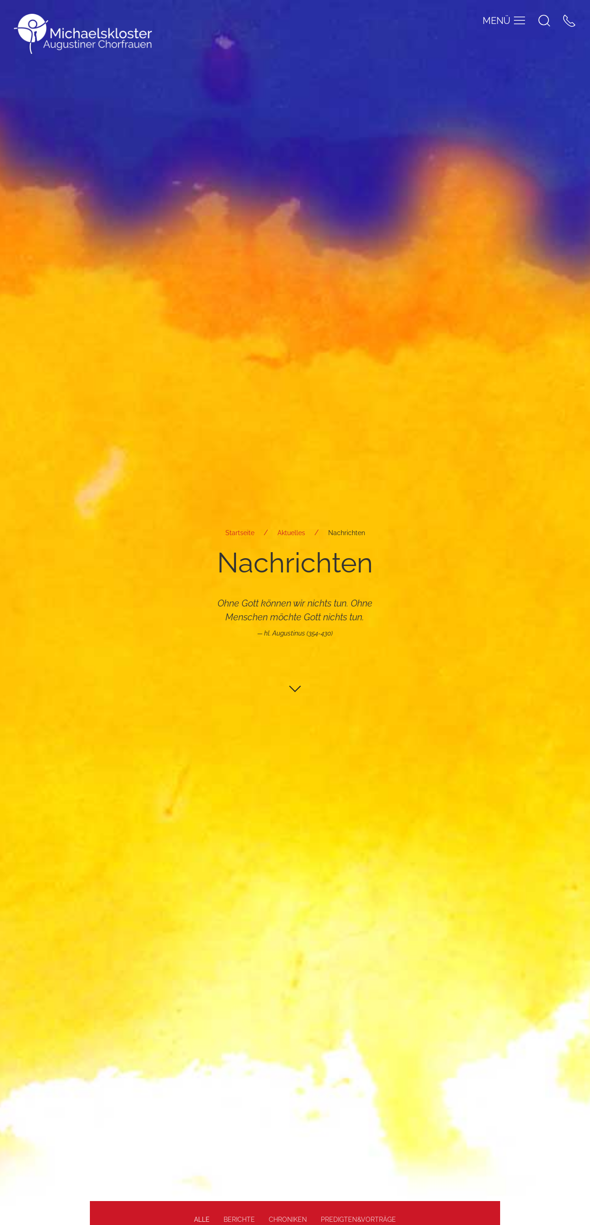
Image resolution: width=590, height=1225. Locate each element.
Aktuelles (291, 533)
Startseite (239, 533)
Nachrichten (346, 533)
